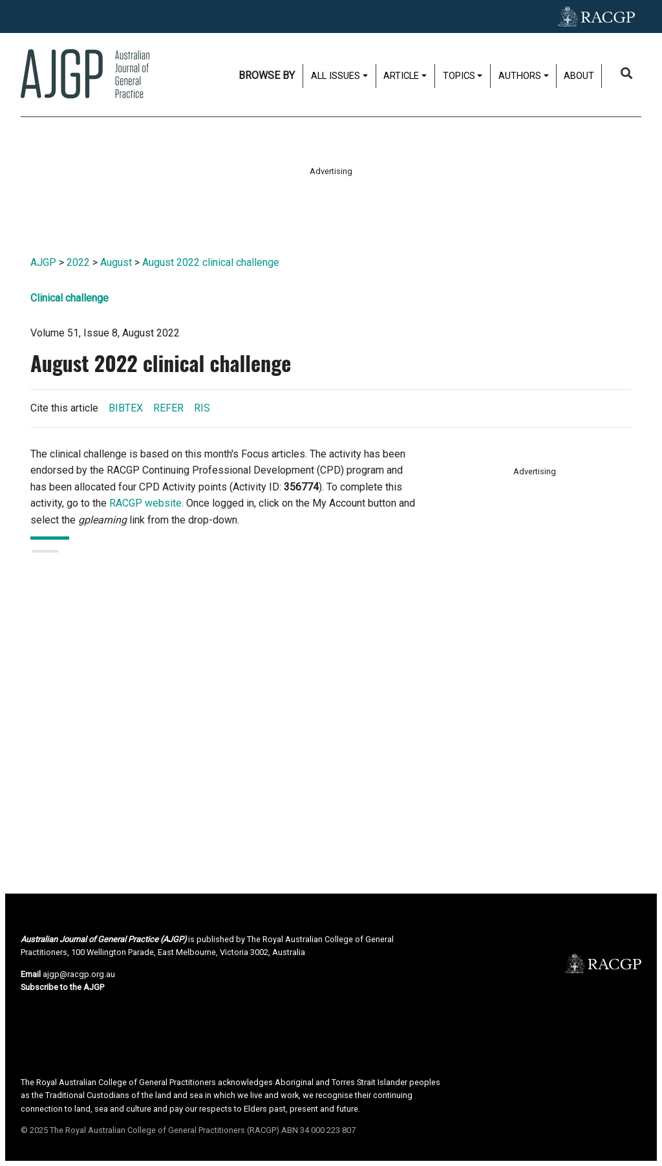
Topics (459, 76)
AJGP (43, 262)
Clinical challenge (69, 298)
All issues (335, 76)
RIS (202, 408)
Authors (519, 76)
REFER (168, 408)
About (579, 76)
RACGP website (145, 503)
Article (401, 76)
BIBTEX (126, 408)
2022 (78, 262)
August (116, 262)
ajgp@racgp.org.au (79, 974)
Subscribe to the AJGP (62, 987)
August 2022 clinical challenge (210, 262)
